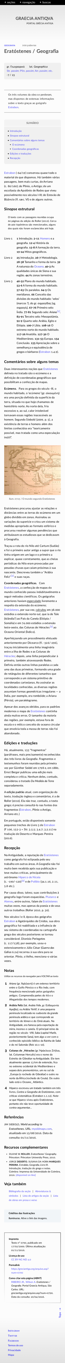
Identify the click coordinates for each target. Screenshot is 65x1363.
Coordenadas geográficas (25, 149)
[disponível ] (26, 1175)
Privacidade (14, 1350)
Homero (45, 238)
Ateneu (8, 901)
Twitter (12, 1335)
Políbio (35, 881)
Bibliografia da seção (20, 1191)
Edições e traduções (20, 153)
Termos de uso (15, 1345)
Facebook (13, 1341)
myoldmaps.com (42, 1129)
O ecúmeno (18, 145)
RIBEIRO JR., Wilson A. (23, 1282)
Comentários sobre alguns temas (27, 140)
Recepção (15, 158)
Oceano (39, 266)
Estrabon (13, 107)
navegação (28, 2)
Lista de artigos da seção (36, 1196)
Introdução (16, 131)
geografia (9, 45)
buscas (46, 2)
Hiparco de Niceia (29, 877)
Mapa (11, 1355)
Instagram (14, 1330)
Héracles (9, 656)
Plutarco (51, 897)
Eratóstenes (50, 369)
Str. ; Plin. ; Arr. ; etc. (30, 71)
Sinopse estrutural (19, 135)
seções (11, 2)
